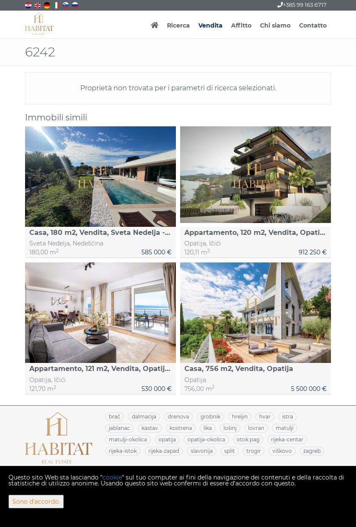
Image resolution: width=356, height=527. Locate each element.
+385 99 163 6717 (302, 4)
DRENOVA (178, 416)
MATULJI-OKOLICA (128, 439)
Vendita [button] (210, 25)
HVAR (265, 416)
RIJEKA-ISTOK (123, 451)
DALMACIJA (144, 416)
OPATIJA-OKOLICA (206, 439)
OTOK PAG (248, 439)
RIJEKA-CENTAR (287, 439)
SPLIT (229, 451)
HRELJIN (240, 416)
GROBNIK (210, 416)
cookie (112, 477)
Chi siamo (275, 25)
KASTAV (149, 428)
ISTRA (287, 416)
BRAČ (114, 416)
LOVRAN (256, 428)
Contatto (313, 25)
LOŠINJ (230, 428)
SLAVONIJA (202, 451)
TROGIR (253, 451)
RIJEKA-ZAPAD (163, 451)
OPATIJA (167, 439)
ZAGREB (312, 451)
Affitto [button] (241, 25)
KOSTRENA (181, 428)
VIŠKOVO (282, 451)
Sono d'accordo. (36, 501)
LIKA (207, 428)
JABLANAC (119, 428)
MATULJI (285, 428)
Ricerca (178, 25)
